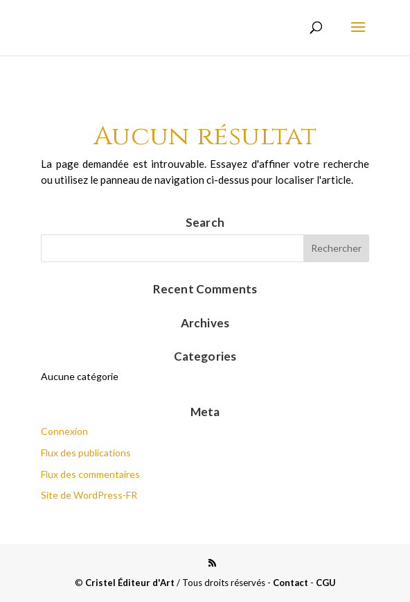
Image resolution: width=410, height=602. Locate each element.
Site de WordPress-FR (89, 495)
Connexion (64, 431)
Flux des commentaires (90, 474)
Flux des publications (86, 452)
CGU (326, 582)
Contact (290, 582)
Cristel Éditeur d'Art (130, 582)
